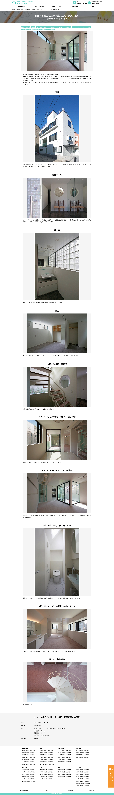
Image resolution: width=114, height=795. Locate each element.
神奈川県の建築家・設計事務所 (47, 764)
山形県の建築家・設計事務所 (28, 761)
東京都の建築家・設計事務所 (46, 761)
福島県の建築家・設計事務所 (28, 764)
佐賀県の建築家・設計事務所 (82, 772)
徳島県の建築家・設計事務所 (64, 769)
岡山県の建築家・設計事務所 (46, 774)
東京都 (28, 9)
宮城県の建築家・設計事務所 (28, 757)
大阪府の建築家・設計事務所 (28, 774)
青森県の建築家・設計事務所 (28, 752)
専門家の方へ (48, 790)
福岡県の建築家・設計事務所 (82, 769)
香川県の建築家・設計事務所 (64, 772)
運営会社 (91, 790)
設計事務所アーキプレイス (42, 9)
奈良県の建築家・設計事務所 (28, 779)
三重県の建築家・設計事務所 (82, 757)
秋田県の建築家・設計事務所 (28, 759)
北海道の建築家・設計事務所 (28, 750)
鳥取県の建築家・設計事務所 (46, 769)
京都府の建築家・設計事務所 (28, 772)
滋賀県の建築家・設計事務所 (28, 769)
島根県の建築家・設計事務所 (46, 772)
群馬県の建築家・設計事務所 (46, 754)
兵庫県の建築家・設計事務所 (28, 776)
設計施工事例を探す (39, 6)
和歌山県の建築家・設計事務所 (29, 781)
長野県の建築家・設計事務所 (64, 761)
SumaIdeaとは (24, 790)
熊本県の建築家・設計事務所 (82, 776)
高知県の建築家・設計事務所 (64, 776)
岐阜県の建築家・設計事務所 (82, 750)
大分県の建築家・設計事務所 (82, 779)
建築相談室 (75, 6)
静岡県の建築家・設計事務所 (82, 752)
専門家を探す (21, 6)
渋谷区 (33, 9)
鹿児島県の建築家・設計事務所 (83, 783)
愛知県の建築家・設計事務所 (82, 754)
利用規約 (70, 790)
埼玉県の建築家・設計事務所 (46, 757)
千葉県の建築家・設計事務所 (46, 759)
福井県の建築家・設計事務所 (64, 757)
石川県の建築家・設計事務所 (64, 754)
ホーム (13, 9)
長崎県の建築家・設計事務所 (82, 774)
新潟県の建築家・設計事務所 (64, 750)
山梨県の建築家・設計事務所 (64, 759)
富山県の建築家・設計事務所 (64, 752)
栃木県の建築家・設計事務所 (46, 752)
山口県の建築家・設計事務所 (46, 779)
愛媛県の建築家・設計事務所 (64, 774)
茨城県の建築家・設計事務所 (46, 750)
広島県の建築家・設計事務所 (46, 776)
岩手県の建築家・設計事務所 (28, 754)
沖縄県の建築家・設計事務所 (82, 785)
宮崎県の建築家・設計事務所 (82, 781)
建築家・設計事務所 (21, 9)
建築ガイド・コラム (57, 6)
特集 (93, 6)
